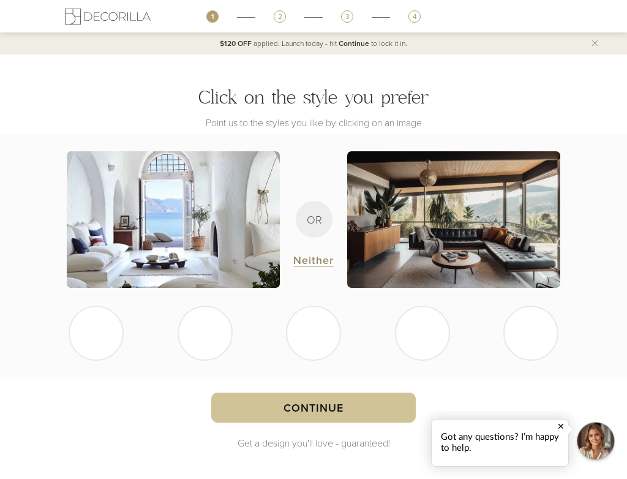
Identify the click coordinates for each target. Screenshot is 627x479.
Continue (313, 407)
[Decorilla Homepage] (108, 16)
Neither (313, 260)
